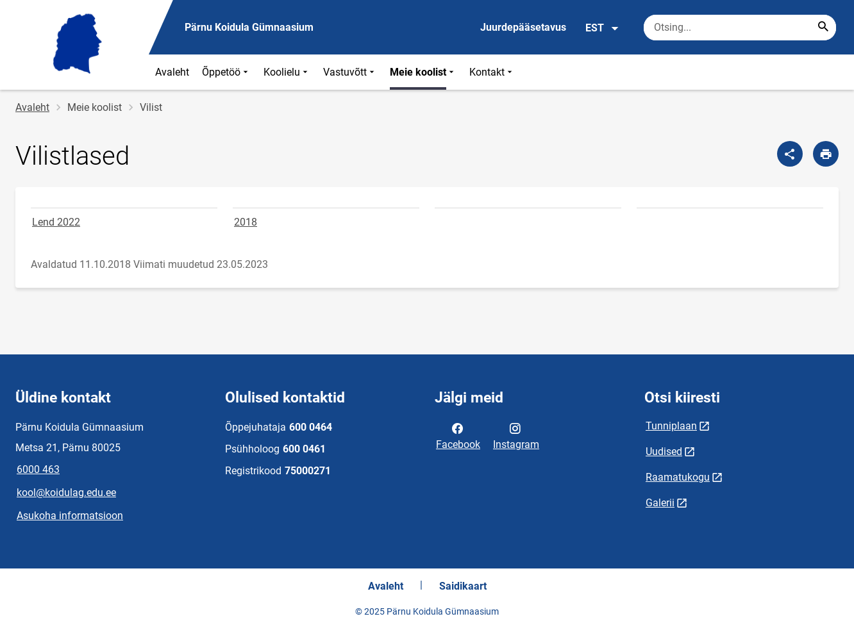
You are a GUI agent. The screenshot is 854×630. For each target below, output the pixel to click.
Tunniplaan (671, 426)
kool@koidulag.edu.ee (66, 492)
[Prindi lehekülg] (826, 154)
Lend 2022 (56, 222)
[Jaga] (790, 154)
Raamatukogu (678, 477)
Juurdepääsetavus (523, 27)
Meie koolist (423, 72)
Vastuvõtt (350, 72)
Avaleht (172, 72)
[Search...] (823, 27)
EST (602, 28)
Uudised (664, 451)
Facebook (458, 435)
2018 (245, 222)
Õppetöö (226, 72)
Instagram (516, 435)
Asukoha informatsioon (70, 516)
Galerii (660, 503)
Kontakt (492, 72)
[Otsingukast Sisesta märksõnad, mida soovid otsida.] (740, 27)
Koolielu (287, 72)
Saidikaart (463, 586)
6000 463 (38, 469)
